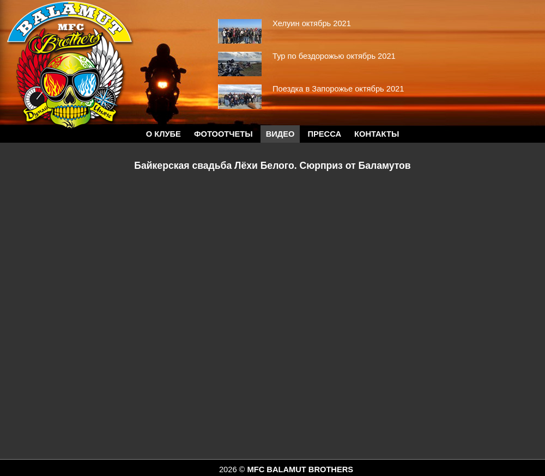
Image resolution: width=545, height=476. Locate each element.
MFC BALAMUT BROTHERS (300, 469)
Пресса (324, 134)
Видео (280, 134)
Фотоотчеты (223, 134)
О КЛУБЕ (163, 134)
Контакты (376, 134)
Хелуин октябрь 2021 (311, 23)
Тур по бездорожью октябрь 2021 (334, 56)
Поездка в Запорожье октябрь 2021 (338, 88)
